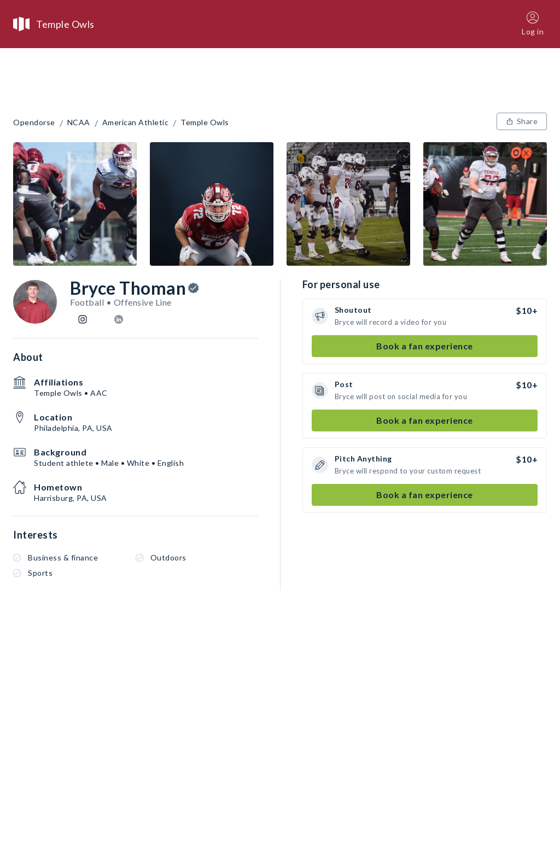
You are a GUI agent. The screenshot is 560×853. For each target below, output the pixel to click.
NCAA (78, 122)
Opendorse (34, 122)
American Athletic (135, 122)
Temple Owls (204, 122)
